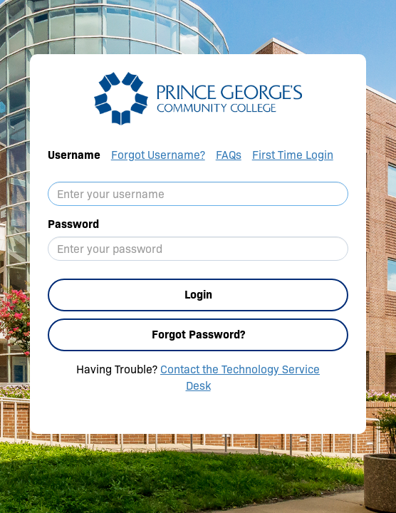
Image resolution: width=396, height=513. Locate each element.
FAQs (228, 155)
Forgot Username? (158, 155)
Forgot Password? (198, 334)
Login (198, 294)
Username (74, 155)
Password (73, 224)
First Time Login (292, 155)
